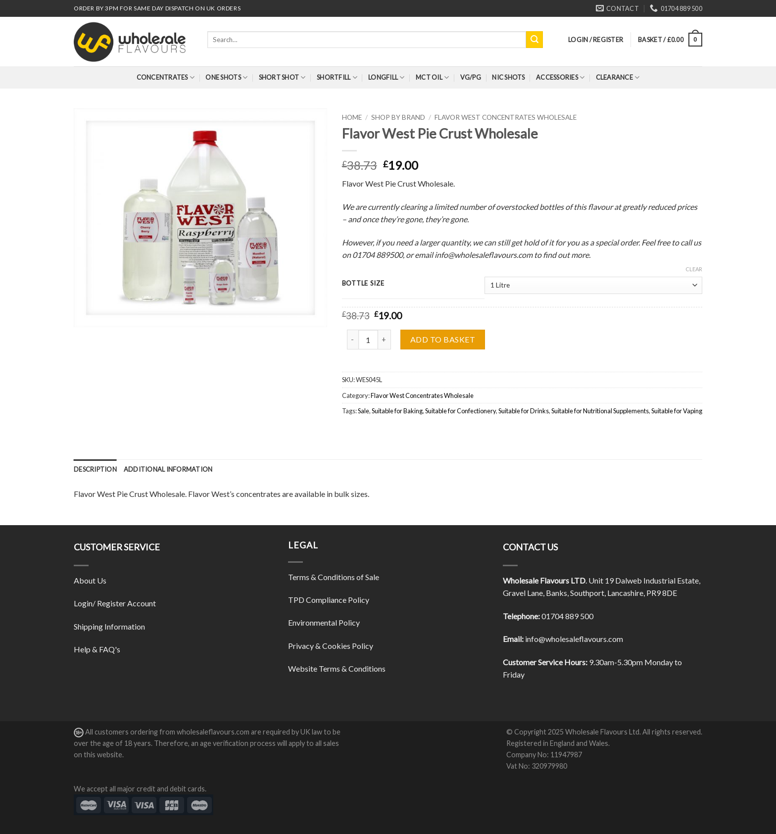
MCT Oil (432, 77)
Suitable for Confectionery (460, 411)
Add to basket (442, 339)
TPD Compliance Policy (328, 599)
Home (352, 117)
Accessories (560, 77)
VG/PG (470, 77)
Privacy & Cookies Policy (330, 645)
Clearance (618, 77)
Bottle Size (363, 283)
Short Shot (282, 77)
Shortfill (337, 77)
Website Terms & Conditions (337, 668)
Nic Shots (508, 77)
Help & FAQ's (97, 649)
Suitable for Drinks (523, 411)
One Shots (226, 77)
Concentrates (166, 77)
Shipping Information (109, 626)
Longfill (386, 77)
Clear (693, 269)
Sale (363, 411)
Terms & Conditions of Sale (333, 577)
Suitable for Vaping (676, 411)
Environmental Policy (324, 622)
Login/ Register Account (115, 603)
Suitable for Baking (397, 411)
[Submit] (534, 39)
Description (95, 469)
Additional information (168, 469)
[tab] (95, 469)
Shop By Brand (398, 117)
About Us (90, 580)
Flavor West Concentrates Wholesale (506, 117)
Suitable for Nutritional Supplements (600, 411)
